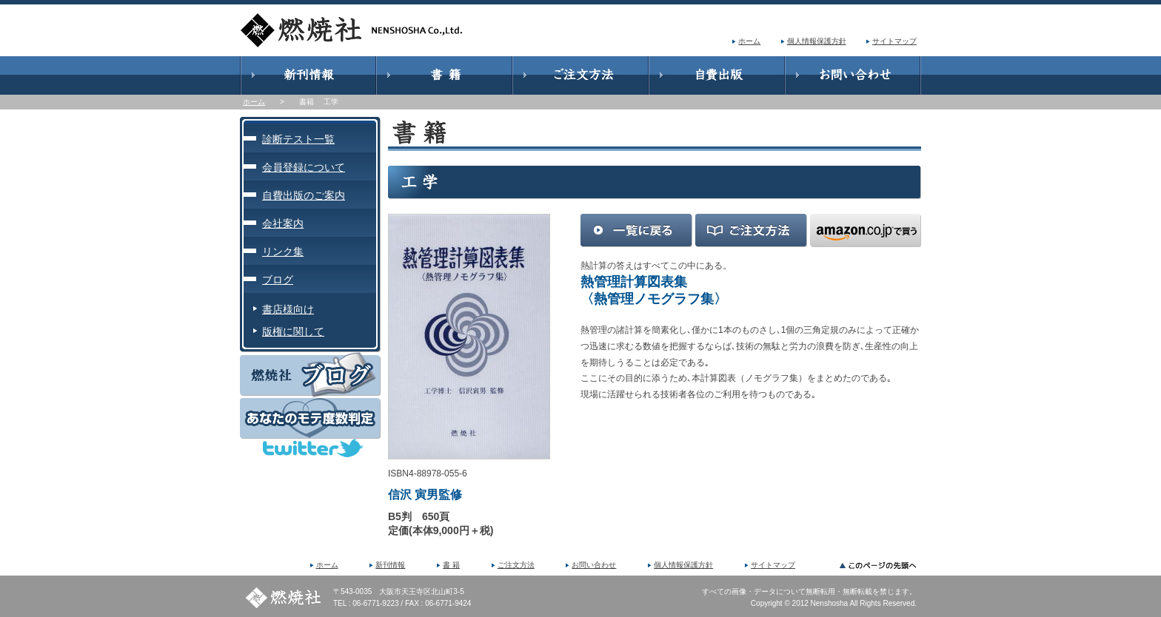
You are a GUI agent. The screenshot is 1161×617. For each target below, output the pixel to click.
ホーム (749, 41)
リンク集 (283, 251)
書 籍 (451, 565)
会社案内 (283, 223)
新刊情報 (390, 565)
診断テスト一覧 (298, 139)
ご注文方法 (516, 565)
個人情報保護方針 (816, 41)
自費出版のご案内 (303, 195)
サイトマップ (894, 41)
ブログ (277, 280)
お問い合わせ (594, 565)
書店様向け (288, 309)
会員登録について (303, 167)
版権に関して (293, 331)
